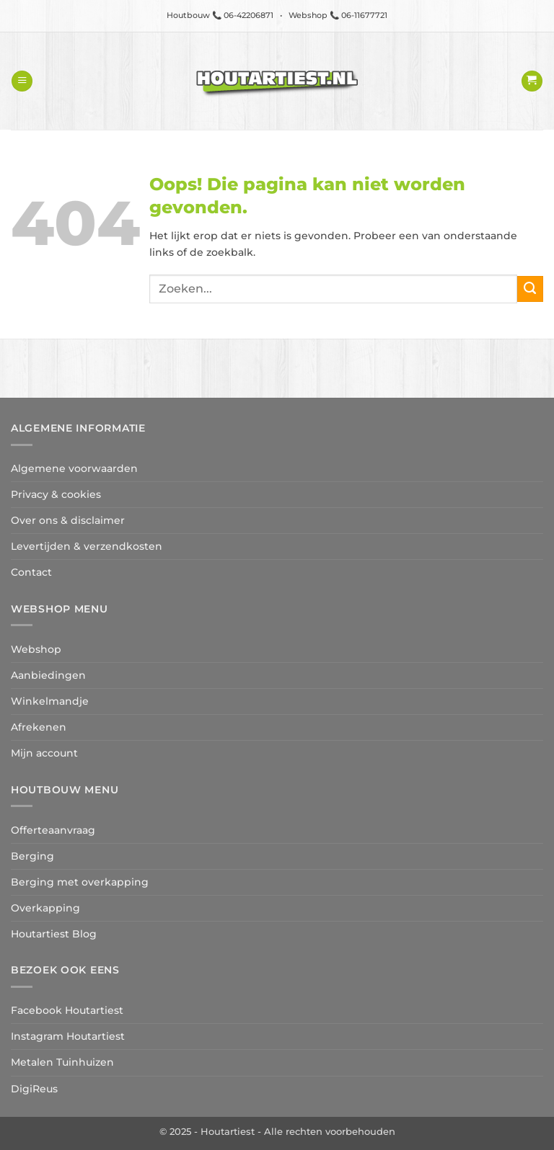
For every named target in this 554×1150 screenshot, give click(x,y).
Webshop (36, 649)
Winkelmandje (50, 701)
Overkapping (45, 907)
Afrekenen (38, 727)
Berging (32, 856)
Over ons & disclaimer (68, 520)
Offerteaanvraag (53, 830)
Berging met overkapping (80, 881)
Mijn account (44, 752)
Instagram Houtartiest (68, 1036)
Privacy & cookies (56, 494)
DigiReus (34, 1088)
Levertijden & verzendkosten (86, 546)
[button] (22, 81)
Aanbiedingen (48, 675)
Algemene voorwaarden (74, 468)
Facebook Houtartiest (67, 1010)
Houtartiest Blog (54, 933)
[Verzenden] (530, 289)
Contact (31, 572)
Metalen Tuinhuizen (62, 1062)
